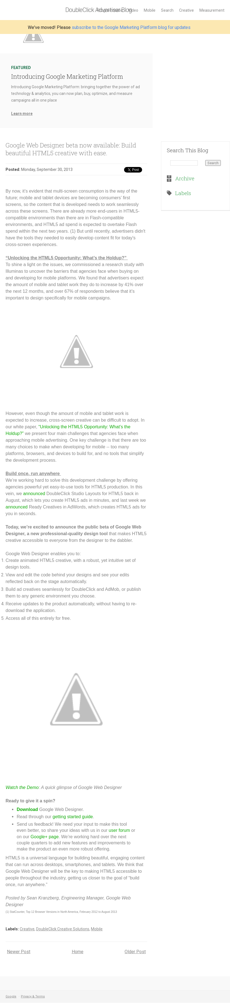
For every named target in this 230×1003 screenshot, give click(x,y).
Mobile (149, 10)
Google (11, 996)
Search (167, 10)
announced (34, 493)
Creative (186, 10)
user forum (119, 830)
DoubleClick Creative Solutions (62, 929)
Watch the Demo (22, 787)
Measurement (211, 10)
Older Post (135, 951)
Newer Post (18, 951)
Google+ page (45, 836)
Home (77, 951)
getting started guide (73, 816)
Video (133, 10)
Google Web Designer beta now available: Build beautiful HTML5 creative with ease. (71, 149)
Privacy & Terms (33, 996)
